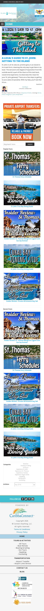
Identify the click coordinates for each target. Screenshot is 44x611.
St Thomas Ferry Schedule (22, 177)
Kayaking (22, 476)
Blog (22, 572)
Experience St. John (26, 93)
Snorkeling (22, 480)
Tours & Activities (22, 541)
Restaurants (22, 478)
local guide (8, 94)
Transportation (22, 558)
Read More (39, 84)
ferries (39, 93)
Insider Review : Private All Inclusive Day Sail (22, 301)
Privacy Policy (22, 532)
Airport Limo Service (22, 563)
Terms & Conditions (22, 529)
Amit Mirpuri (25, 87)
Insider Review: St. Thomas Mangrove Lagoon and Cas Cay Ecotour (22, 240)
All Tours (22, 544)
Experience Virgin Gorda (22, 475)
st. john (13, 94)
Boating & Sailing (26, 465)
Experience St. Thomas (22, 471)
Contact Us (22, 568)
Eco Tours (22, 550)
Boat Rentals (22, 546)
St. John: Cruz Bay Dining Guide (22, 206)
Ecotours (25, 467)
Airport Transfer (22, 561)
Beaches (25, 464)
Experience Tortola (22, 473)
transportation (19, 94)
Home (9, 24)
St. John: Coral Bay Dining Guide (22, 269)
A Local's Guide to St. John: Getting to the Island (19, 59)
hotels (3, 94)
